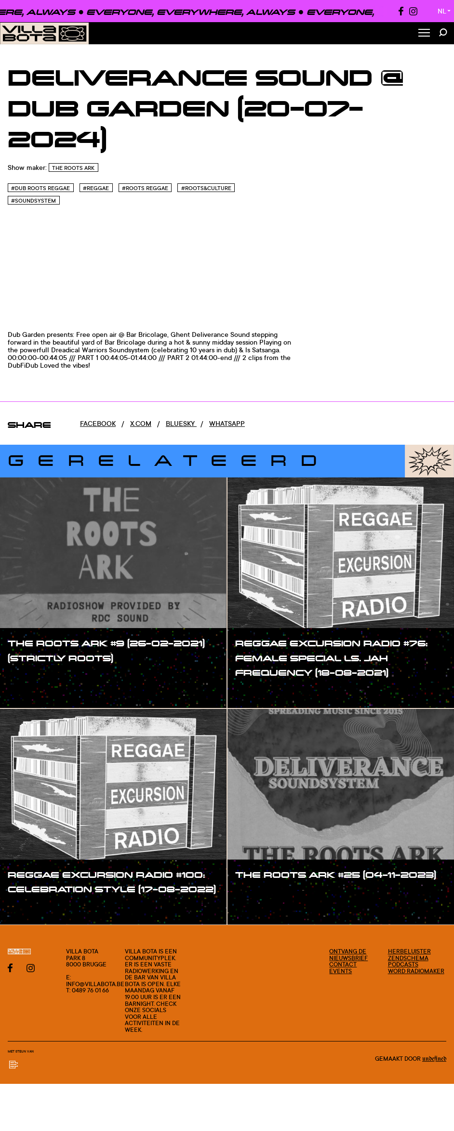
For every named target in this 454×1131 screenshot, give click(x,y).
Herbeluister (409, 951)
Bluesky (181, 423)
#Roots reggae (145, 188)
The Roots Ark (73, 168)
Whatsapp (227, 423)
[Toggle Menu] (424, 33)
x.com (140, 423)
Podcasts (403, 964)
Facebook (98, 423)
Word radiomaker (416, 971)
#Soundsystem (33, 201)
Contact (343, 964)
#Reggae (96, 188)
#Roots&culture (206, 188)
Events (340, 971)
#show (29, 677)
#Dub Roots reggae (40, 188)
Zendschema (408, 958)
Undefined (434, 1058)
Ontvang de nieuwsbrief (348, 954)
